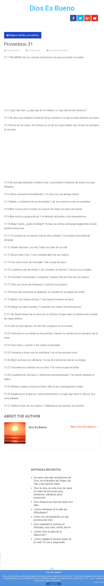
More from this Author (83, 426)
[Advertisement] (52, 85)
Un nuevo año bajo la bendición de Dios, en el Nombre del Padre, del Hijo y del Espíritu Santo (52, 480)
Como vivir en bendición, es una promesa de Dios (51, 518)
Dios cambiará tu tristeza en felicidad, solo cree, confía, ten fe (52, 526)
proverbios (33, 35)
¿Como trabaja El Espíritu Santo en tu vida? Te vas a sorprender (52, 541)
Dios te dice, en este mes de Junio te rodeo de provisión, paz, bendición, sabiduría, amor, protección (53, 493)
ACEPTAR (54, 584)
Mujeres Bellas (17, 35)
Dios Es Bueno (52, 8)
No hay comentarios (59, 50)
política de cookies (87, 578)
